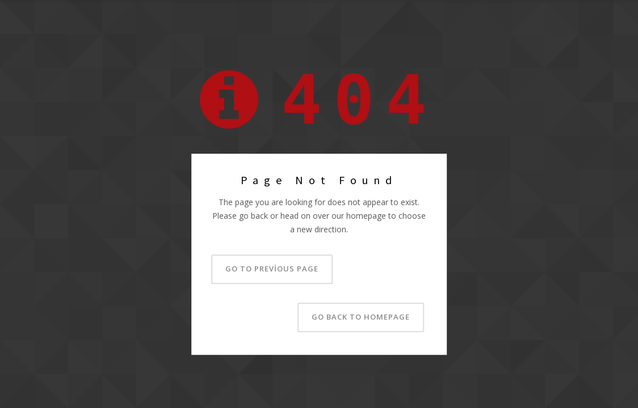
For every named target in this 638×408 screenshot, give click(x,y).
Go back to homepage (361, 317)
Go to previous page (271, 269)
